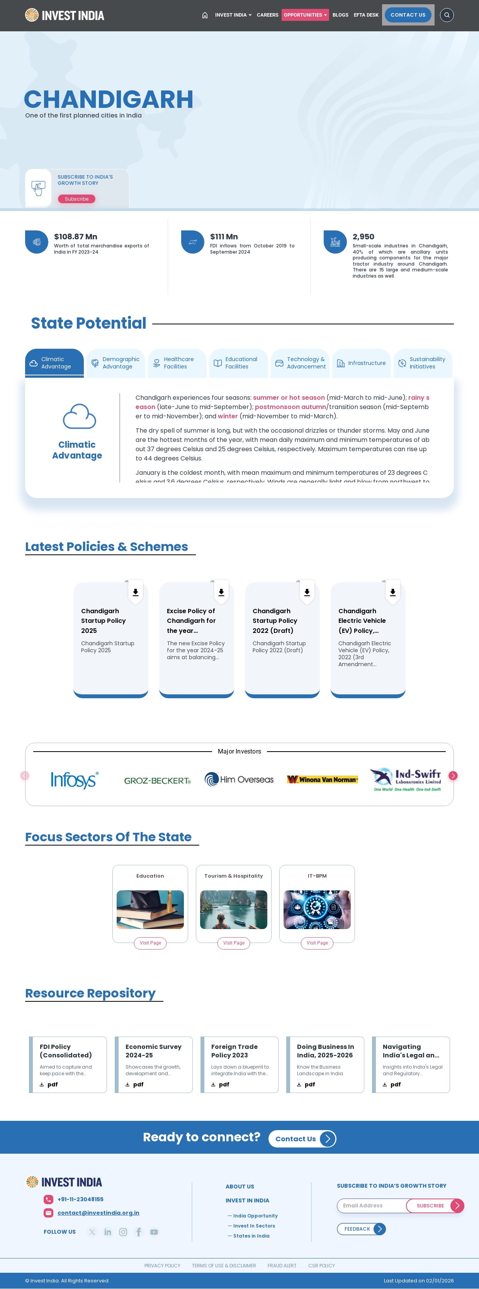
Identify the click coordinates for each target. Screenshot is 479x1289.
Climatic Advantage (56, 362)
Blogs (344, 14)
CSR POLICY (321, 1265)
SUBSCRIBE (430, 1205)
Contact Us (411, 14)
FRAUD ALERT (282, 1265)
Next (453, 776)
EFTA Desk (371, 14)
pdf (53, 1084)
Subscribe (76, 199)
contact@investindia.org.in (98, 1212)
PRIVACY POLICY (162, 1265)
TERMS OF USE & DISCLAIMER (224, 1265)
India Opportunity (255, 1215)
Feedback (357, 1229)
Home (65, 17)
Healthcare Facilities (179, 362)
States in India (251, 1236)
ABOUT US (240, 1186)
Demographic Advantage (121, 362)
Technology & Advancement (306, 362)
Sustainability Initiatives (427, 362)
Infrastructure (367, 363)
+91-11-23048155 (81, 1199)
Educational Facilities (241, 362)
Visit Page (150, 943)
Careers (269, 14)
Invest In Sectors (254, 1226)
